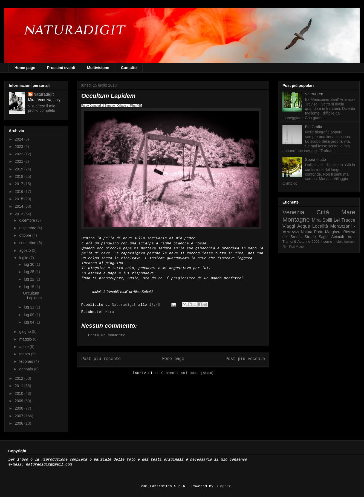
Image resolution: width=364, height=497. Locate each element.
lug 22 (29, 279)
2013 (19, 214)
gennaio (26, 369)
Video (300, 246)
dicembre (27, 220)
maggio (26, 339)
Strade (310, 237)
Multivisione (98, 67)
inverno (326, 242)
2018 (19, 176)
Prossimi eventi (61, 67)
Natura (306, 232)
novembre (28, 228)
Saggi (323, 237)
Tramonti (289, 242)
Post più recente (101, 358)
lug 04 (29, 322)
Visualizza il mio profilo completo (41, 108)
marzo (25, 354)
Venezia (293, 212)
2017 (19, 184)
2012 (19, 378)
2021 (19, 161)
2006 (19, 423)
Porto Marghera (328, 232)
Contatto (129, 67)
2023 (19, 146)
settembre (28, 243)
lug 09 (29, 315)
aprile (24, 346)
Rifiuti (351, 237)
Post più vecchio (245, 358)
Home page (25, 67)
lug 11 (29, 307)
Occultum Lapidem (32, 295)
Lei (337, 220)
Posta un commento (106, 335)
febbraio (26, 361)
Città (322, 212)
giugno (25, 331)
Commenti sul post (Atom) (187, 373)
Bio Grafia (313, 127)
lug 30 (29, 264)
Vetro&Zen (314, 94)
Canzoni (349, 241)
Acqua (303, 226)
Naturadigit (125, 305)
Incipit (338, 242)
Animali (337, 237)
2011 (19, 386)
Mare (348, 212)
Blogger (223, 486)
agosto (25, 250)
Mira (109, 312)
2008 (19, 408)
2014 (19, 206)
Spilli (327, 220)
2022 (19, 154)
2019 (19, 169)
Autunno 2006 (308, 242)
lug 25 (29, 272)
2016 (19, 191)
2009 (19, 401)
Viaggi (288, 226)
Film (285, 246)
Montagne (296, 219)
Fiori (292, 246)
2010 (19, 393)
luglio (24, 258)
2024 (19, 139)
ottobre (25, 235)
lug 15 (29, 287)
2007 (19, 416)
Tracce (348, 220)
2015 (19, 199)
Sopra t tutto (315, 159)
